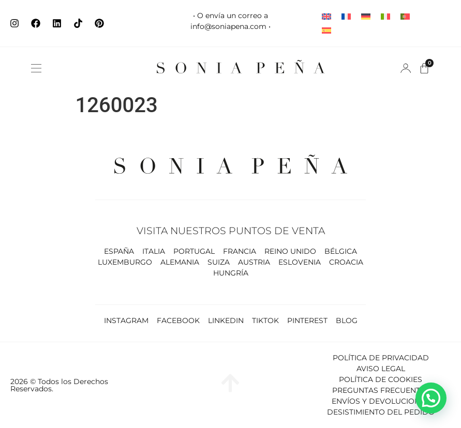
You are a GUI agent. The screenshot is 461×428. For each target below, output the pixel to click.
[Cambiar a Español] (326, 30)
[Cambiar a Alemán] (366, 16)
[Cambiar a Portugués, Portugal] (405, 16)
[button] (36, 68)
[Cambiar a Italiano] (385, 16)
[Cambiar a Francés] (346, 16)
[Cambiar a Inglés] (326, 16)
